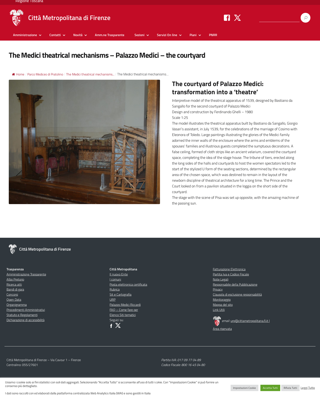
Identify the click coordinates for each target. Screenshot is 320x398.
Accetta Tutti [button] (270, 388)
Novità (77, 34)
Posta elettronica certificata (128, 284)
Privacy (218, 289)
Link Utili (219, 309)
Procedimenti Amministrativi (26, 309)
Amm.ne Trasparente (109, 34)
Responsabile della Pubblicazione (235, 284)
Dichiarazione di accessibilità (25, 319)
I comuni (115, 279)
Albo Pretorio (15, 279)
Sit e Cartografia (120, 294)
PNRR (213, 34)
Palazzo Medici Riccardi (125, 304)
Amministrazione (25, 34)
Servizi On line (167, 34)
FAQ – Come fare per (124, 309)
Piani (193, 34)
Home (18, 74)
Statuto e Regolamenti (22, 314)
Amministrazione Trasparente (26, 274)
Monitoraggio (222, 299)
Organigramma (17, 304)
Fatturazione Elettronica (229, 269)
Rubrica (115, 289)
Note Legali (220, 279)
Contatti (55, 34)
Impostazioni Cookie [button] (244, 388)
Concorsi (12, 294)
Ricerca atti (14, 284)
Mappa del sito (223, 304)
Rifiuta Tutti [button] (290, 388)
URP (113, 299)
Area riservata (222, 328)
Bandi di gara (15, 289)
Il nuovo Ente (119, 274)
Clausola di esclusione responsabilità (237, 294)
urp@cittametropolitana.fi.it (250, 320)
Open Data (14, 299)
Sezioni (139, 34)
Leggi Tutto (308, 388)
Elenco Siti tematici (123, 314)
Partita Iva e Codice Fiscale (231, 274)
